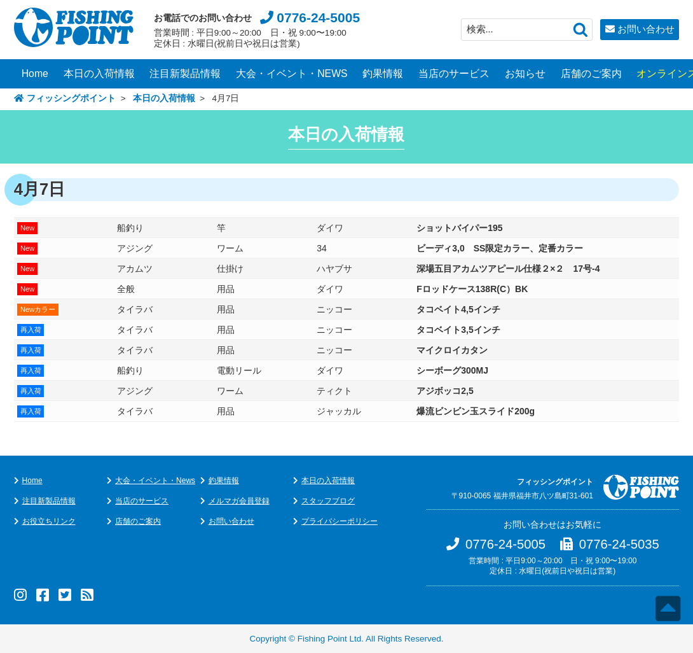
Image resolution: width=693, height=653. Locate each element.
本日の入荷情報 (99, 73)
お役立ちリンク (49, 521)
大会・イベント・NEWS (292, 73)
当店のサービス (454, 73)
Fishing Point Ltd (330, 638)
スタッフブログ (328, 500)
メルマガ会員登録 (239, 500)
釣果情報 (382, 73)
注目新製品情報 (185, 73)
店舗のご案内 (591, 73)
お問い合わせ (646, 29)
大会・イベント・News (155, 480)
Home (35, 73)
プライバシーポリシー (339, 521)
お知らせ (525, 73)
